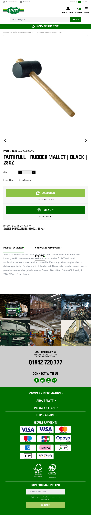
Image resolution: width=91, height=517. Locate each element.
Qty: (5, 172)
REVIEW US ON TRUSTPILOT (47, 26)
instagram (48, 380)
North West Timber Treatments (15, 32)
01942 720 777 (45, 362)
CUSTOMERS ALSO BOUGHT (48, 247)
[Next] (86, 140)
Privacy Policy (45, 499)
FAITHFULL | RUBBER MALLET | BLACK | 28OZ (45, 32)
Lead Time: (9, 180)
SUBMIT (45, 505)
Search (75, 19)
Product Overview (13, 247)
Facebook (36, 380)
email (54, 380)
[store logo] (13, 10)
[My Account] (68, 10)
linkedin (42, 380)
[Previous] (5, 140)
